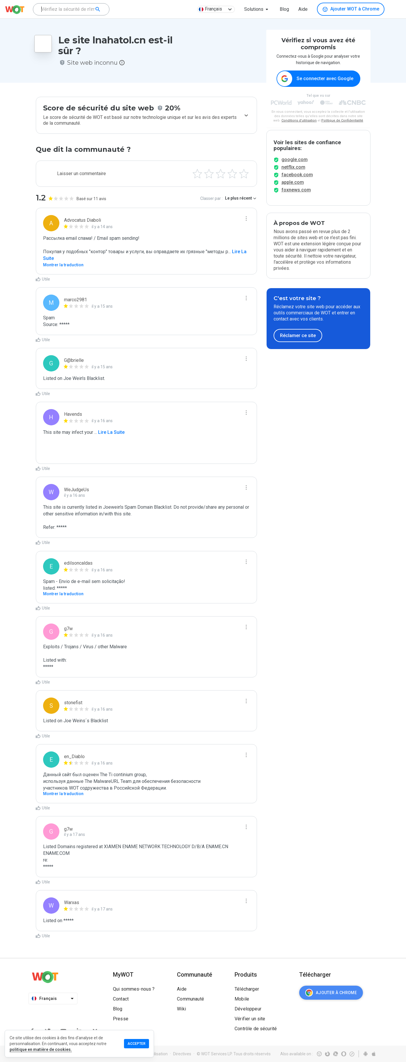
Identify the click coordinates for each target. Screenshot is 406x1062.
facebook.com (297, 184)
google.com (294, 169)
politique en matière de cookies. (41, 1049)
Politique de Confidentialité (342, 121)
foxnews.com (296, 199)
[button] (257, 9)
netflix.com (293, 176)
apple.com (292, 192)
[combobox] (71, 9)
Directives (182, 1054)
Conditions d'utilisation (299, 121)
